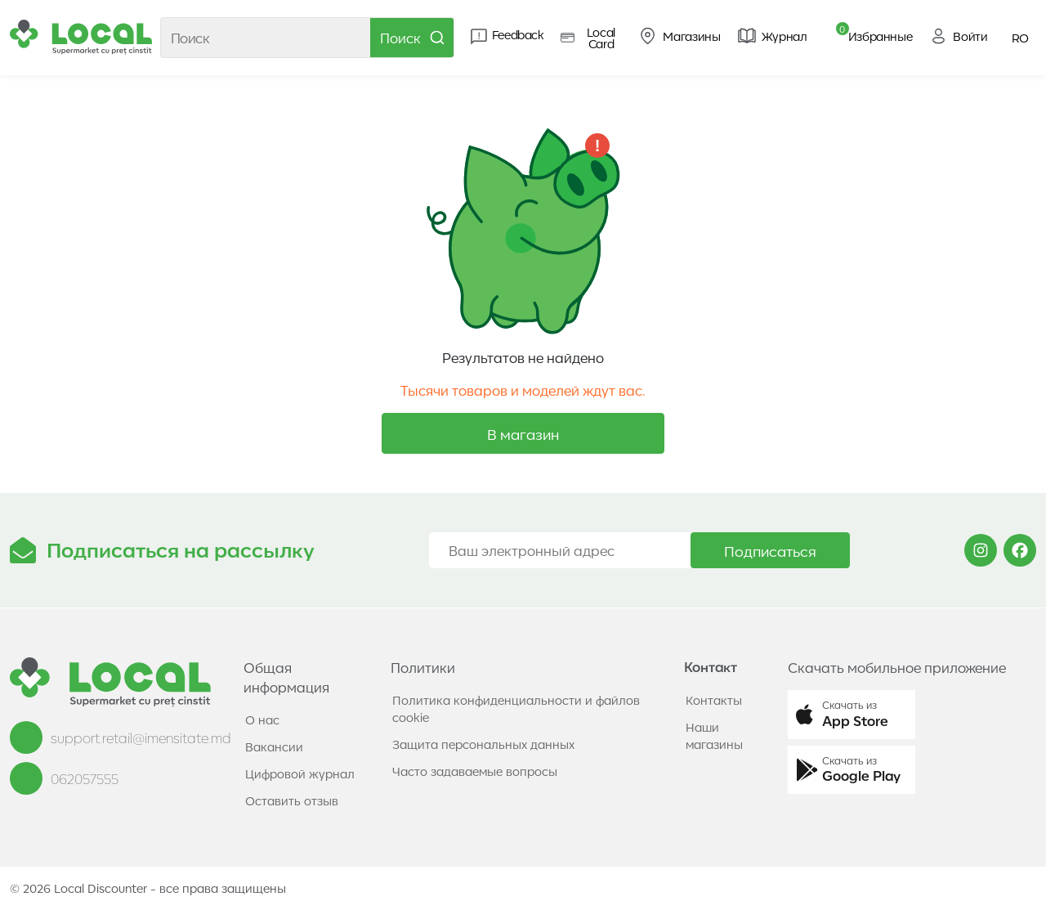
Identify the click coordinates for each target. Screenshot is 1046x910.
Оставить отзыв (291, 800)
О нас (262, 719)
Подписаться (770, 550)
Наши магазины (714, 735)
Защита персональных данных (483, 744)
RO (1020, 37)
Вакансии (274, 746)
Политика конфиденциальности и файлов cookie (516, 708)
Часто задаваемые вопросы (474, 771)
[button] (851, 714)
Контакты (714, 700)
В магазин (523, 433)
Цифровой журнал (300, 773)
